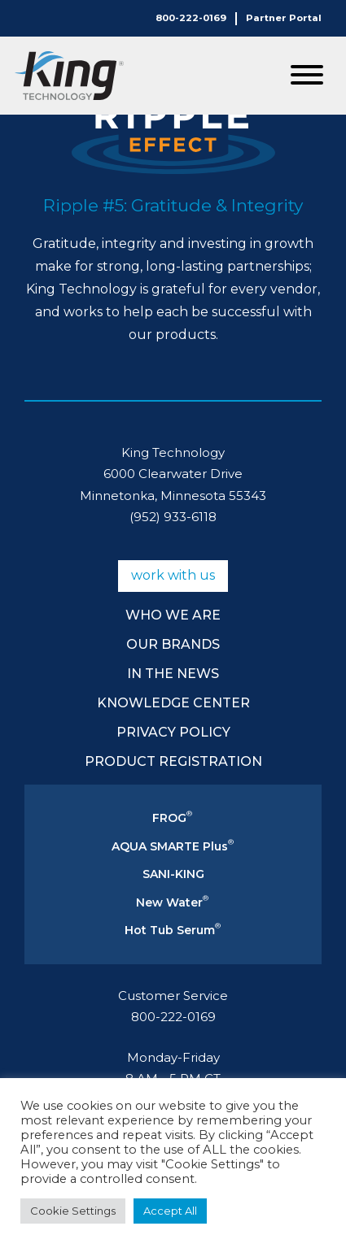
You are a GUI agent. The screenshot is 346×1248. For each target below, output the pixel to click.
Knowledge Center (173, 703)
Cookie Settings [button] (73, 1210)
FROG (172, 818)
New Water (172, 902)
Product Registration (173, 761)
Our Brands (173, 644)
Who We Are (173, 615)
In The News (173, 673)
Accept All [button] (170, 1210)
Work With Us (173, 575)
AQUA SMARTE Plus (173, 846)
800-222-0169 (190, 18)
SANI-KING (173, 874)
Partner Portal (284, 18)
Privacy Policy (173, 732)
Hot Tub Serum (173, 930)
